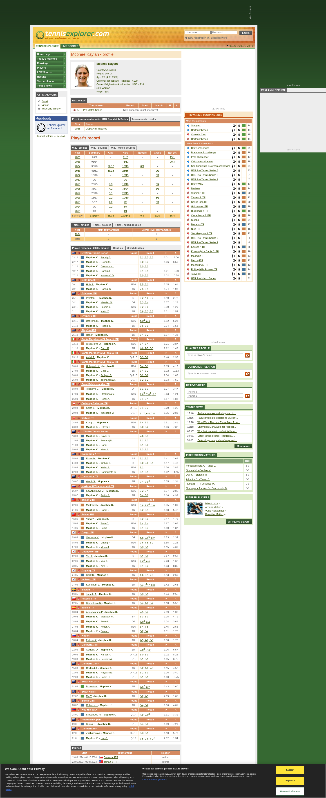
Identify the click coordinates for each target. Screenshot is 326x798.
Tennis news (44, 85)
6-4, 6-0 (144, 422)
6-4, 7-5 (144, 626)
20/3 (172, 161)
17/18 (125, 184)
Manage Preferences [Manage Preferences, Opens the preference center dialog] (290, 791)
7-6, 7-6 (145, 650)
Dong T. (105, 445)
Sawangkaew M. (95, 491)
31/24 (125, 188)
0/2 (157, 170)
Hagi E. (105, 510)
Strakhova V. (108, 394)
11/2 (125, 157)
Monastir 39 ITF (199, 265)
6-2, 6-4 (144, 491)
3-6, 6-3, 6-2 (146, 311)
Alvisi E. (90, 357)
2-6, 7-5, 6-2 (146, 542)
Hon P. (89, 334)
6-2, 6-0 (144, 307)
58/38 (111, 215)
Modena (195, 188)
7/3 (110, 184)
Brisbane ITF (86, 293)
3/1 (157, 197)
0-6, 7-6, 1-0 (147, 505)
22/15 (125, 193)
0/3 (142, 215)
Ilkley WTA (197, 184)
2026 (77, 157)
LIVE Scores (44, 72)
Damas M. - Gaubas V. (198, 470)
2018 (77, 188)
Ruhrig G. (106, 257)
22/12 (111, 166)
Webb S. (105, 467)
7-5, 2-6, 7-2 (147, 738)
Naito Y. (105, 311)
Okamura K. (92, 537)
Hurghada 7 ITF (199, 211)
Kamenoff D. (107, 275)
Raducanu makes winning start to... (216, 413)
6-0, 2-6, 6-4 (146, 463)
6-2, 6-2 (144, 375)
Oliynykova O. (93, 343)
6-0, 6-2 (144, 427)
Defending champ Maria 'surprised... (217, 440)
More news (242, 446)
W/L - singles (79, 147)
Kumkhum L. (93, 584)
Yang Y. (90, 519)
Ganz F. (105, 348)
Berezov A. (107, 659)
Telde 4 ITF (85, 607)
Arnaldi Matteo (213, 507)
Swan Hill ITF (86, 691)
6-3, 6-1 (144, 547)
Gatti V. (105, 370)
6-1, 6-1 (144, 271)
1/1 (157, 188)
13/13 (125, 166)
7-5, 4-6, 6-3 (146, 640)
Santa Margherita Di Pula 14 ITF (97, 339)
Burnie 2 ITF (86, 700)
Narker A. (106, 654)
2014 (77, 206)
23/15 (125, 170)
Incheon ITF (86, 579)
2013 (77, 211)
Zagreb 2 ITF (198, 197)
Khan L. (105, 449)
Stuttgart (196, 125)
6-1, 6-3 (144, 388)
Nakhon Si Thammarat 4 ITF (95, 486)
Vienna (45, 105)
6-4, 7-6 (145, 482)
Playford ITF (86, 330)
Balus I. (105, 631)
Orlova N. (106, 427)
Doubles (118, 248)
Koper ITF (84, 635)
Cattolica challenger (202, 161)
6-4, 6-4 (144, 343)
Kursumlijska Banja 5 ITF (205, 251)
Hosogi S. (106, 289)
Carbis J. (105, 271)
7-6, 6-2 (145, 687)
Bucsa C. (91, 724)
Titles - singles (80, 225)
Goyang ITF (85, 570)
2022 (77, 175)
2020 (77, 179)
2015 (77, 202)
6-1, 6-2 (144, 440)
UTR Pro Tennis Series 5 (204, 175)
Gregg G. (106, 262)
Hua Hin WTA (86, 709)
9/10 (157, 215)
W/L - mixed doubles (123, 147)
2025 (77, 128)
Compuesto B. (108, 472)
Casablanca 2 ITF (201, 215)
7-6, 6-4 (144, 436)
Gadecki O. (92, 649)
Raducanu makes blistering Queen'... (217, 417)
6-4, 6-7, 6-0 (147, 585)
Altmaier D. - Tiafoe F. (198, 479)
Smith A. (105, 495)
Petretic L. (106, 621)
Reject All (290, 781)
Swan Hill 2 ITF (87, 681)
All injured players (238, 521)
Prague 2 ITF (86, 598)
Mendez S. (107, 302)
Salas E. (90, 408)
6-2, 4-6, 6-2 (146, 298)
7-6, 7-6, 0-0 (148, 394)
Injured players (197, 497)
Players (41, 67)
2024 (77, 166)
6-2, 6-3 (144, 672)
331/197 (94, 215)
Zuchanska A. (108, 379)
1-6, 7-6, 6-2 (147, 538)
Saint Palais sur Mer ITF (92, 384)
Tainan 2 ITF (86, 499)
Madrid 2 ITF (198, 256)
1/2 (110, 206)
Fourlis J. (106, 307)
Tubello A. (91, 594)
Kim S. (104, 566)
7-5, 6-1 (144, 284)
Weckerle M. (107, 412)
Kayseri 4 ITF (198, 247)
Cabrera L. (92, 705)
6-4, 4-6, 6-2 (146, 603)
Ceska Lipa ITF (199, 202)
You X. (89, 556)
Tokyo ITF (196, 274)
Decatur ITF (197, 224)
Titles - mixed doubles (128, 225)
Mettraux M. (92, 505)
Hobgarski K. (93, 366)
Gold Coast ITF (87, 280)
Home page (43, 54)
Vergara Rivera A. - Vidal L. (201, 465)
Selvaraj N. (107, 440)
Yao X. (104, 561)
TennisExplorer (45, 136)
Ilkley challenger (200, 148)
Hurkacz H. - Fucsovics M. (200, 483)
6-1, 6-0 (144, 445)
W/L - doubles (99, 147)
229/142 (125, 215)
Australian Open (88, 719)
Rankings (42, 63)
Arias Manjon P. (94, 612)
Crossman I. (107, 266)
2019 (77, 184)
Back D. (90, 575)
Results (41, 76)
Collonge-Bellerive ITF (91, 403)
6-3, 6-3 (144, 449)
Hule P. (90, 284)
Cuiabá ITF (197, 220)
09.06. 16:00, (241, 46)
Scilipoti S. (106, 375)
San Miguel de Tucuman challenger (210, 166)
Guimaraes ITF (199, 206)
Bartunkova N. (94, 603)
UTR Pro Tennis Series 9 (204, 179)
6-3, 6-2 (144, 357)
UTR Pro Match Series (89, 110)
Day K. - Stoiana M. (196, 474)
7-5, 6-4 (144, 612)
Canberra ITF (86, 728)
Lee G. (104, 738)
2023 (77, 170)
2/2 (110, 197)
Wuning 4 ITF (198, 193)
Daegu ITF (85, 532)
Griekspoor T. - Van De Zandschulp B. (206, 488)
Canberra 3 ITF (87, 644)
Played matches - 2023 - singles (90, 248)
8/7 (125, 206)
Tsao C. (104, 523)
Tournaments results (144, 119)
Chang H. (106, 542)
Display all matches (96, 128)
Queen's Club (198, 134)
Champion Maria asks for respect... (216, 426)
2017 (77, 193)
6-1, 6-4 (144, 399)
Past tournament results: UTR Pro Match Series (100, 119)
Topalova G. (92, 388)
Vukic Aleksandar (214, 510)
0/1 (157, 175)
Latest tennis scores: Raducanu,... (216, 435)
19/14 (111, 170)
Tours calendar (46, 81)
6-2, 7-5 (144, 696)
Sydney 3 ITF (86, 316)
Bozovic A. (92, 686)
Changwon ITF (87, 551)
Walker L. (106, 463)
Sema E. (105, 528)
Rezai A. (105, 399)
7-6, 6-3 (145, 321)
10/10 (125, 197)
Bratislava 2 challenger (203, 152)
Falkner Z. (91, 640)
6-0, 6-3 (144, 262)
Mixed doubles (135, 248)
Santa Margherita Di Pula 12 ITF (97, 361)
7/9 (125, 202)
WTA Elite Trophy (51, 108)
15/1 (172, 157)
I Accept (290, 770)
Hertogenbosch (199, 130)
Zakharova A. (93, 733)
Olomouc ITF (111, 757)
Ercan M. (91, 458)
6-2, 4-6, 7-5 (146, 668)
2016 (77, 197)
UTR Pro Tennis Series (92, 253)
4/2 (110, 188)
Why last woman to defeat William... (217, 431)
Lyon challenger (199, 157)
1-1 (141, 467)
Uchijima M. (92, 321)
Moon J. (105, 547)
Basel (45, 101)
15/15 (125, 175)
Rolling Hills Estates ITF (204, 269)
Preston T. (91, 298)
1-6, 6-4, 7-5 (146, 575)
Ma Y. (89, 696)
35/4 (172, 215)
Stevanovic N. (93, 714)
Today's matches (47, 58)
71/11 (125, 161)
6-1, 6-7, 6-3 (146, 257)
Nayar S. (105, 436)
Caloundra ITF (87, 476)
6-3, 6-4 (144, 302)
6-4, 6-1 (144, 366)
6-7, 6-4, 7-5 (147, 413)
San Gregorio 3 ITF (201, 233)
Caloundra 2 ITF (88, 454)
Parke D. (105, 677)
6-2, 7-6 (145, 715)
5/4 (157, 184)
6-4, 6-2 (144, 334)
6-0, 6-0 (144, 266)
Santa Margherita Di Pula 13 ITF (97, 352)
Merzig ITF (197, 260)
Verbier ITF (85, 418)
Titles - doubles (102, 225)
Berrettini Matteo (214, 514)
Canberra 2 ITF (87, 663)
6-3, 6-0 (144, 616)
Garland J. (92, 668)
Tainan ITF (85, 514)
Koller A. (105, 626)
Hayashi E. (107, 672)
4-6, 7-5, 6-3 (146, 348)
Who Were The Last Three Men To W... (218, 422)
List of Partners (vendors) (154, 779)
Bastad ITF (85, 589)
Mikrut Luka (211, 503)
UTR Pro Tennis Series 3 (204, 170)
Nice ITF (196, 229)
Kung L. (90, 422)
